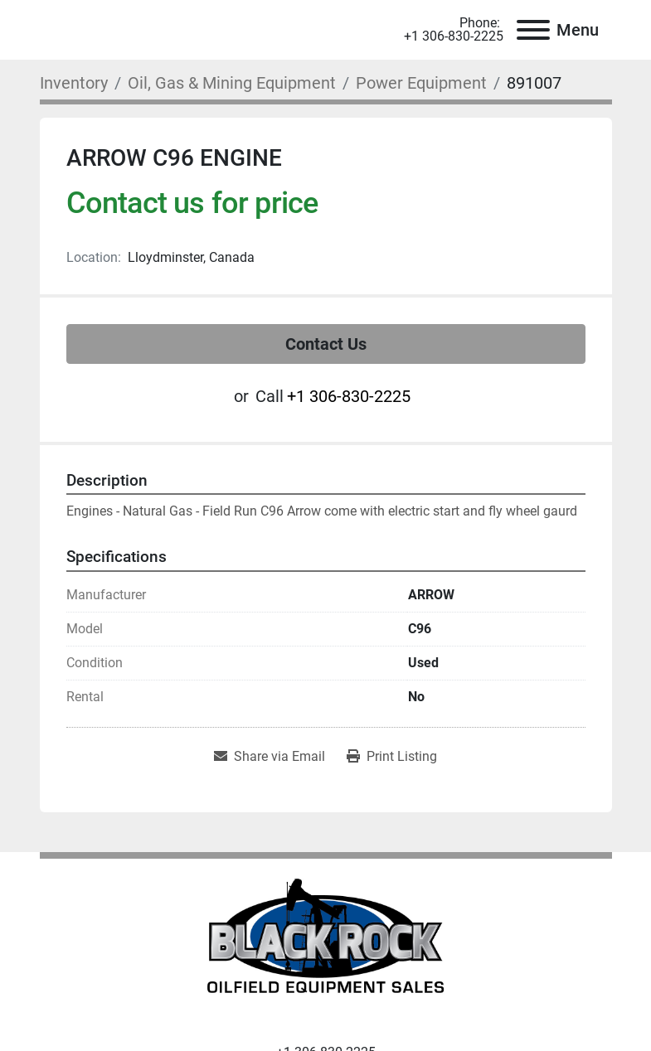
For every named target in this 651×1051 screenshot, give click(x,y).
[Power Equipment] (421, 83)
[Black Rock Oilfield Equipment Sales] (325, 941)
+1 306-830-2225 (453, 36)
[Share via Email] (269, 757)
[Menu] (533, 30)
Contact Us (326, 344)
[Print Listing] (392, 757)
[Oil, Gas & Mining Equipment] (232, 83)
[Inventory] (74, 83)
